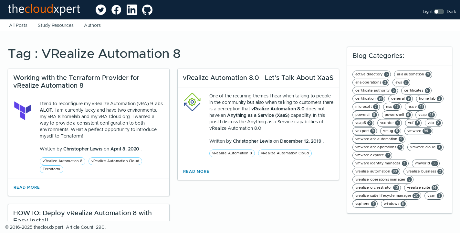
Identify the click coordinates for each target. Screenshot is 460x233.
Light (428, 11)
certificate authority (375, 90)
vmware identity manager (381, 163)
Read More (27, 187)
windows (394, 203)
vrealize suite (422, 187)
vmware (419, 131)
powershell (398, 114)
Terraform (51, 169)
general (401, 98)
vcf (414, 123)
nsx (393, 106)
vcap (426, 114)
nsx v (416, 106)
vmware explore (373, 155)
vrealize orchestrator (377, 187)
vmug (391, 131)
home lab (430, 98)
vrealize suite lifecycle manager (387, 195)
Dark (451, 11)
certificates (417, 90)
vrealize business (424, 171)
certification (369, 98)
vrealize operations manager (383, 179)
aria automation (414, 74)
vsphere (365, 203)
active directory (372, 74)
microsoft (366, 106)
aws (402, 82)
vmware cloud (426, 147)
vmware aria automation (379, 139)
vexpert (365, 131)
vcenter (390, 123)
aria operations (371, 82)
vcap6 (363, 123)
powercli (366, 114)
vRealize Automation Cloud (115, 161)
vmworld (426, 163)
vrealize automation (377, 171)
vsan (434, 195)
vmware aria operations (378, 147)
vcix (434, 123)
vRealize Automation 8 (62, 161)
